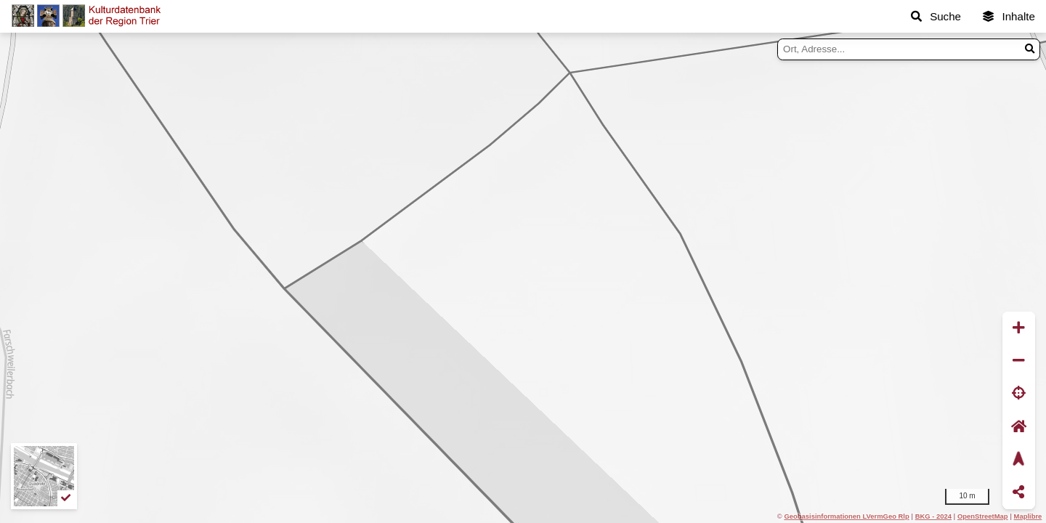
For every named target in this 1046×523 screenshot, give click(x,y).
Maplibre (1028, 516)
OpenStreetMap (982, 516)
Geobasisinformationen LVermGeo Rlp (846, 516)
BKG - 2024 (933, 516)
